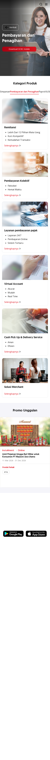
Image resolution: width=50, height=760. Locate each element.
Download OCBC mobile (19, 49)
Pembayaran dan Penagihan (24, 91)
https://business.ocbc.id (16, 527)
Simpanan (5, 91)
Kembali (10, 27)
